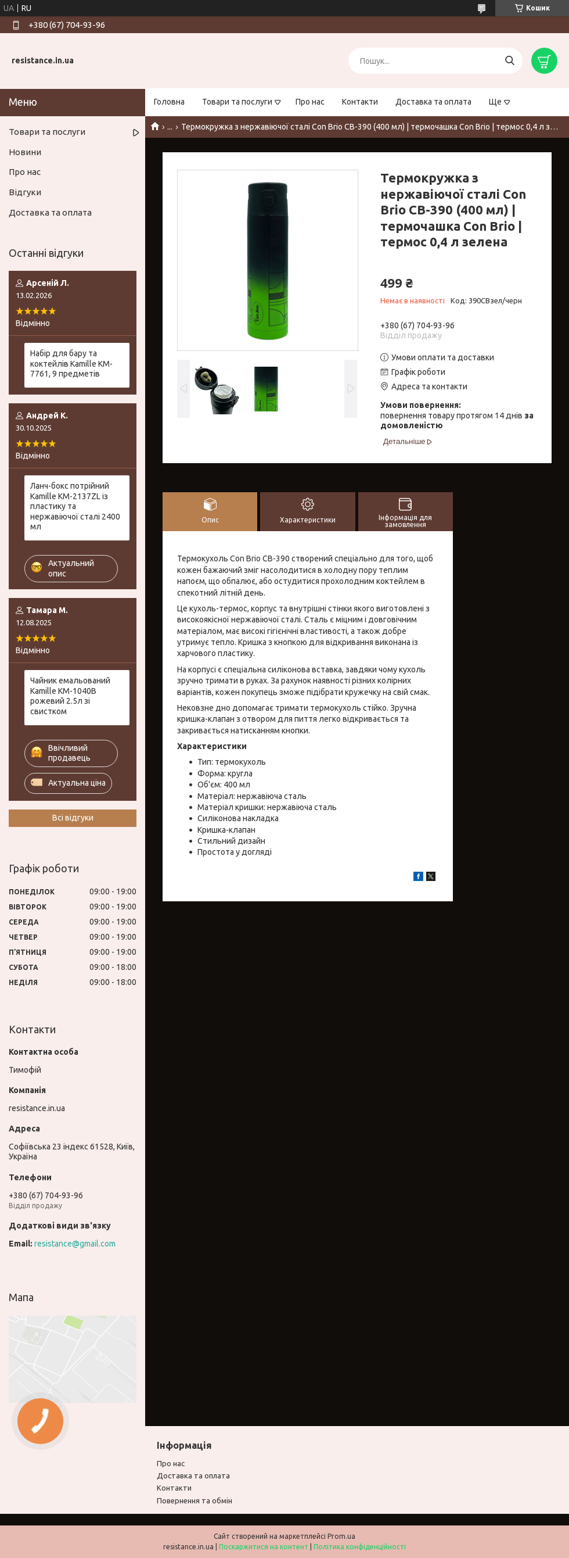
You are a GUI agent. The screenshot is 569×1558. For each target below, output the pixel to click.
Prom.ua (341, 1536)
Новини (25, 152)
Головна (169, 101)
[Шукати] (509, 61)
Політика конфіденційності (360, 1546)
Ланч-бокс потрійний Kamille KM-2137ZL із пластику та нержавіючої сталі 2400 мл (75, 506)
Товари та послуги (237, 101)
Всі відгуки (72, 817)
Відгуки (25, 192)
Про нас (310, 101)
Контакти (360, 101)
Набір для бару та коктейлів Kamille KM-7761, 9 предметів (71, 363)
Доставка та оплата (433, 101)
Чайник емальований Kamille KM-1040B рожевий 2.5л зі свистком (70, 696)
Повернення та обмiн (194, 1500)
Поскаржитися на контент (263, 1546)
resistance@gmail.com (75, 1243)
